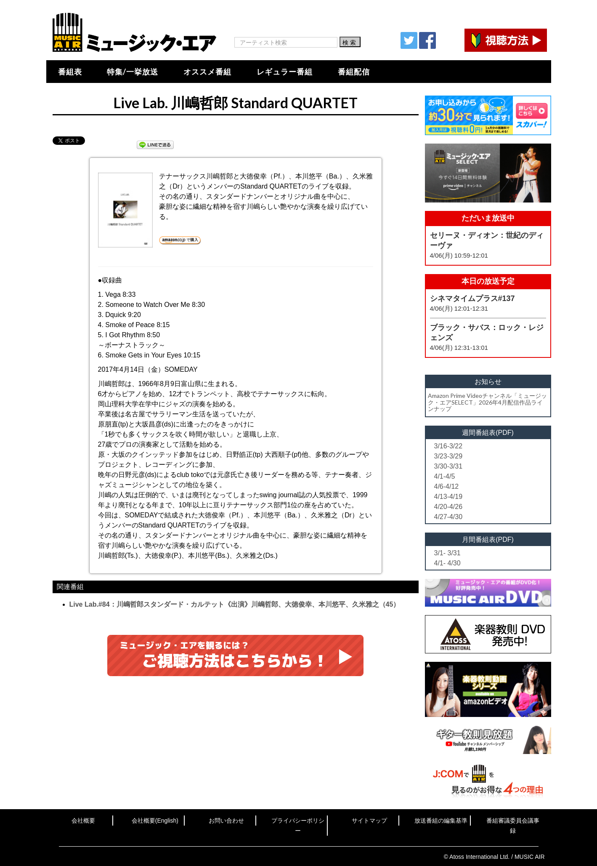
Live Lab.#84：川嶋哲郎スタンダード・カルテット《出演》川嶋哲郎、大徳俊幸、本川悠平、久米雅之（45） (234, 604)
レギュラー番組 (285, 71)
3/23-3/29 (448, 456)
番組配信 (354, 71)
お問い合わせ (226, 820)
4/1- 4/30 (447, 563)
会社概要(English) (155, 820)
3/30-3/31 (448, 466)
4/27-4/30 (448, 516)
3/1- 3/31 (447, 553)
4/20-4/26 (448, 506)
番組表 (70, 71)
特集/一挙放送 (132, 71)
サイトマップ (369, 820)
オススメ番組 (207, 71)
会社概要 (83, 820)
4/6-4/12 (446, 486)
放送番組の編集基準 (440, 820)
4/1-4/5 (444, 476)
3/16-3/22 (448, 446)
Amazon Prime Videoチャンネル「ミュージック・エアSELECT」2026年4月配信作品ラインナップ (487, 402)
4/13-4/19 (448, 496)
